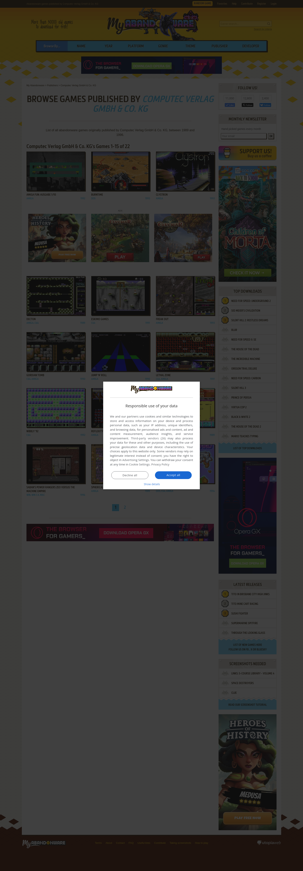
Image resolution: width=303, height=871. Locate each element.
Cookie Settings (139, 464)
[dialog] (151, 435)
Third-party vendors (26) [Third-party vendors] (148, 438)
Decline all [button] (130, 475)
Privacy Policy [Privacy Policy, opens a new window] (160, 464)
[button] (151, 484)
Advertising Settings (135, 460)
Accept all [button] (173, 475)
